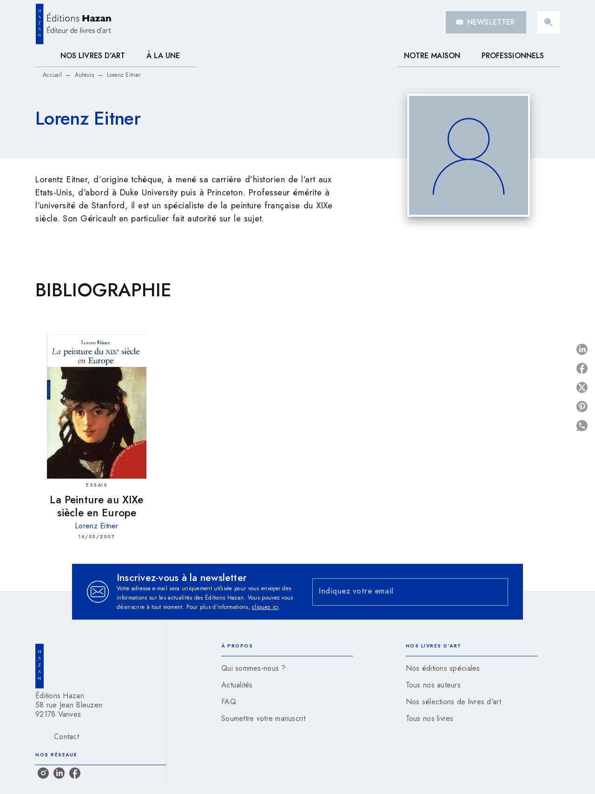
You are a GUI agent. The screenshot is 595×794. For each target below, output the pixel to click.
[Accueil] (74, 22)
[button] (486, 22)
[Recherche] (548, 22)
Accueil (52, 75)
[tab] (45, 56)
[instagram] (43, 773)
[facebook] (75, 773)
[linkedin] (59, 773)
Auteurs (84, 75)
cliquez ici (265, 607)
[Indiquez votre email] (398, 592)
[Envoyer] (497, 591)
